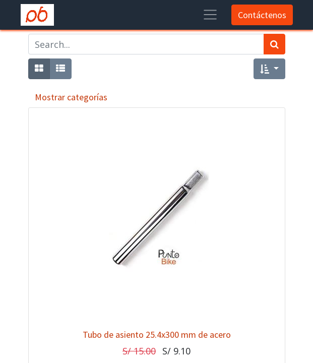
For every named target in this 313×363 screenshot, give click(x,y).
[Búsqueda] (274, 44)
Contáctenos (262, 15)
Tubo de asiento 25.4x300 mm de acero (157, 334)
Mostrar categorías (71, 97)
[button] (269, 68)
